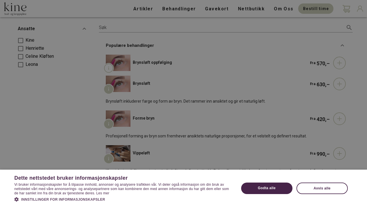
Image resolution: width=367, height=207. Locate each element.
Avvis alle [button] (322, 188)
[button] (123, 199)
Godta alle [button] (267, 188)
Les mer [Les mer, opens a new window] (102, 193)
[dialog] (183, 103)
